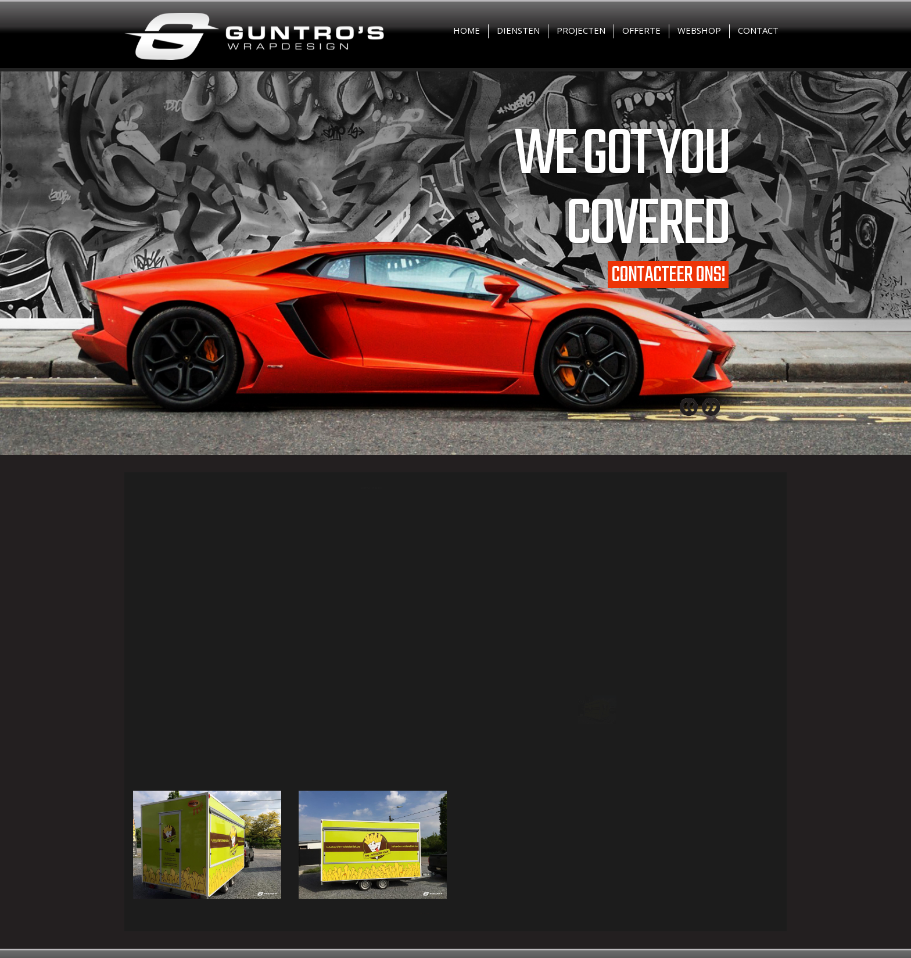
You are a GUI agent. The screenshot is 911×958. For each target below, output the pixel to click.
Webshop (699, 30)
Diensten (518, 30)
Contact (758, 30)
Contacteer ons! (668, 274)
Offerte (641, 30)
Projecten (581, 30)
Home (466, 30)
